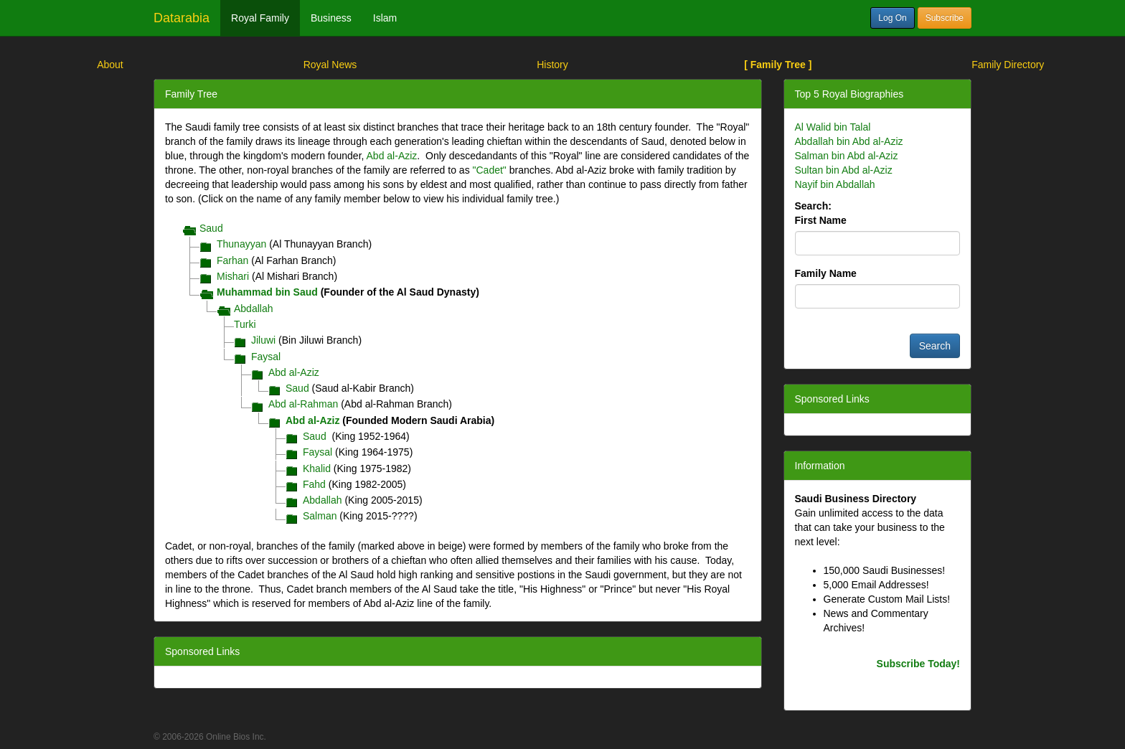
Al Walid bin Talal (833, 127)
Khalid (317, 468)
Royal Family (260, 18)
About (110, 64)
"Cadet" (490, 170)
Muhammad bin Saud (267, 292)
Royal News (330, 64)
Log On (892, 18)
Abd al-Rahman (303, 404)
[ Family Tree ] (777, 64)
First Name (821, 220)
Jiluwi (263, 340)
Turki (245, 324)
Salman (319, 516)
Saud (211, 228)
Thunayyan (241, 244)
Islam (385, 18)
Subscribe (945, 18)
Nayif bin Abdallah (835, 184)
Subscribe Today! (918, 663)
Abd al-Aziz (392, 155)
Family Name (826, 273)
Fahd (314, 484)
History (552, 64)
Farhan (232, 260)
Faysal (266, 356)
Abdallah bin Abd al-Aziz (849, 141)
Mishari (233, 276)
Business (331, 18)
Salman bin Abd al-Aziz (846, 155)
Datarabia (182, 18)
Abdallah (253, 308)
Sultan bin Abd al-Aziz (844, 170)
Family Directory (1007, 64)
